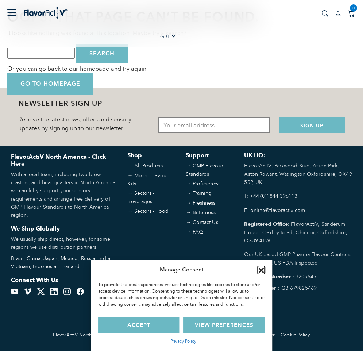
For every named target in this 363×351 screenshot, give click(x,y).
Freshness (204, 202)
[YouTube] (14, 290)
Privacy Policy (183, 341)
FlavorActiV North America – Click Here (58, 160)
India (104, 258)
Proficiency (206, 183)
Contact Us (205, 222)
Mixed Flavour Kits (147, 179)
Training (202, 193)
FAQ (198, 231)
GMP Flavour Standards (204, 169)
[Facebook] (80, 290)
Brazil (17, 258)
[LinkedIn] (54, 290)
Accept (139, 324)
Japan (50, 258)
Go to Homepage (50, 84)
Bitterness (204, 212)
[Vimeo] (27, 290)
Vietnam (20, 266)
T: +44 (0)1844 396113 (270, 196)
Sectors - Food (151, 211)
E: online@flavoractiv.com (274, 210)
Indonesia (44, 266)
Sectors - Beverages (140, 197)
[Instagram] (67, 290)
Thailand (69, 266)
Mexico (69, 258)
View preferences (224, 324)
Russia (88, 258)
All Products (148, 165)
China (33, 258)
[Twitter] (41, 290)
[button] (261, 269)
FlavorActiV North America (82, 335)
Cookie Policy (295, 335)
